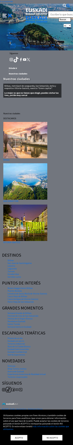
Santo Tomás (14, 324)
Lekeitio (11, 265)
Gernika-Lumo (14, 276)
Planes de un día (15, 338)
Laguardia (12, 268)
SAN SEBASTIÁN (10, 201)
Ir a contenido (6, 1)
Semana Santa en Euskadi (19, 326)
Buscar (65, 19)
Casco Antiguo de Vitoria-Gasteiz (23, 299)
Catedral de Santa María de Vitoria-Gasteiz (27, 293)
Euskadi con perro (16, 341)
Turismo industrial (16, 343)
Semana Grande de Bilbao (19, 313)
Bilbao (6, 159)
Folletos (17, 45)
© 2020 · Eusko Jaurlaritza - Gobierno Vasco (22, 409)
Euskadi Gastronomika (18, 349)
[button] (7, 15)
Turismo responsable (17, 377)
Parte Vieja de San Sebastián (21, 301)
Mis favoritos (59, 45)
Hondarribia (13, 274)
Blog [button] (10, 40)
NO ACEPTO (52, 437)
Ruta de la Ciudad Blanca (19, 346)
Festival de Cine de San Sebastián (23, 315)
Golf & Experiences (16, 354)
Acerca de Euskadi (16, 371)
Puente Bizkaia (15, 290)
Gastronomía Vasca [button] (17, 35)
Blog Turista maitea (17, 368)
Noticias (11, 366)
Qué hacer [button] (12, 32)
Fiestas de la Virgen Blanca (20, 318)
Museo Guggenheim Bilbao (20, 288)
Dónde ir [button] (11, 29)
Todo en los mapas (37, 45)
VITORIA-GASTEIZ (11, 242)
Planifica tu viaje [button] (15, 38)
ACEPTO (19, 437)
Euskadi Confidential (17, 352)
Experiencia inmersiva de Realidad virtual (27, 374)
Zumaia (11, 271)
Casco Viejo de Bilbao (17, 296)
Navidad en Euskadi (16, 321)
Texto (68, 8)
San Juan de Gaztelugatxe (20, 263)
